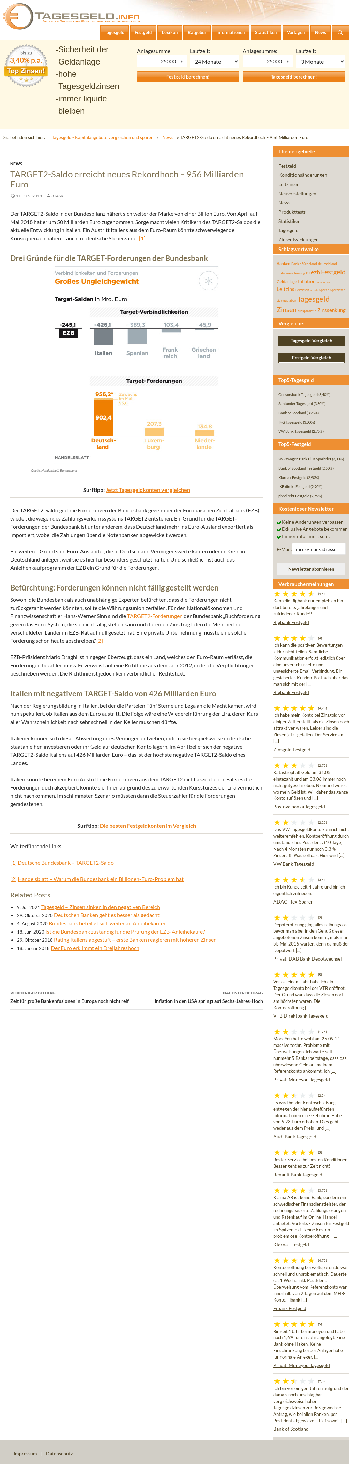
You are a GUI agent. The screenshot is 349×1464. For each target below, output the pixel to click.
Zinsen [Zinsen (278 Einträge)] (287, 309)
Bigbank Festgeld (291, 622)
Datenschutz (59, 1453)
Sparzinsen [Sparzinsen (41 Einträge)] (337, 290)
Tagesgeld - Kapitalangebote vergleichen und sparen (102, 137)
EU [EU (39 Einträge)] (308, 273)
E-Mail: (284, 549)
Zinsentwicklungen (298, 239)
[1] (142, 238)
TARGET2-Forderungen (155, 616)
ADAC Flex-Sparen (293, 902)
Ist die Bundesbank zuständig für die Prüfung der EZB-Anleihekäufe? (125, 931)
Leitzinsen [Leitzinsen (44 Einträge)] (302, 290)
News (167, 137)
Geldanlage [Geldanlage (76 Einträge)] (287, 281)
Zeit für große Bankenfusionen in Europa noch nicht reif (73, 996)
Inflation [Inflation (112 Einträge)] (307, 281)
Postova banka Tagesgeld (299, 806)
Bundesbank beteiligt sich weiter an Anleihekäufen (108, 923)
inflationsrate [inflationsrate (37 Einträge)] (324, 282)
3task (57, 195)
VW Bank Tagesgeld (293, 864)
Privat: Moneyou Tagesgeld (301, 1079)
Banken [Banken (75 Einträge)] (283, 263)
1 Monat (214, 61)
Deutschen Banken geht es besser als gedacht (107, 915)
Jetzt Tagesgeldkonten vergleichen (148, 489)
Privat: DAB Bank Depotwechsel (307, 959)
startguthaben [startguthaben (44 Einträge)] (286, 300)
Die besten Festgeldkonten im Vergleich (148, 825)
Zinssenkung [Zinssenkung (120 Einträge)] (331, 310)
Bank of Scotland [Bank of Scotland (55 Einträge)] (304, 263)
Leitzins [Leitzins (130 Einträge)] (285, 289)
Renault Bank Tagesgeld (297, 1174)
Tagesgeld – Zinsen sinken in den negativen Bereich (100, 907)
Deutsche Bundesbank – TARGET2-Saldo (66, 862)
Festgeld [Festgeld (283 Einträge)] (333, 272)
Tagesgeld (288, 230)
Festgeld (287, 166)
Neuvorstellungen (297, 193)
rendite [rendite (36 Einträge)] (314, 290)
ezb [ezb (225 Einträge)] (315, 272)
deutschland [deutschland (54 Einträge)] (327, 263)
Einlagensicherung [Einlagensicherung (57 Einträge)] (291, 273)
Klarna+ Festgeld (291, 1244)
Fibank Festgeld (289, 1308)
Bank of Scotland (291, 1429)
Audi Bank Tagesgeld (294, 1136)
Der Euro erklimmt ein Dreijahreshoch (95, 947)
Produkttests (292, 212)
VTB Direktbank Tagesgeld (301, 1016)
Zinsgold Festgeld (291, 749)
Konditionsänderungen (302, 175)
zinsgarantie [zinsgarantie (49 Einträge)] (307, 311)
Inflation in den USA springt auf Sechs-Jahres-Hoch (200, 996)
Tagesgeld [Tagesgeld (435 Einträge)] (313, 298)
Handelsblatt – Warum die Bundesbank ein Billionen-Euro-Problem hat (101, 879)
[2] (99, 640)
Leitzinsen (289, 184)
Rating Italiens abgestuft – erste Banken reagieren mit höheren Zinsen (135, 939)
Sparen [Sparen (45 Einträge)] (324, 290)
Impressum (25, 1453)
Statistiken (289, 221)
